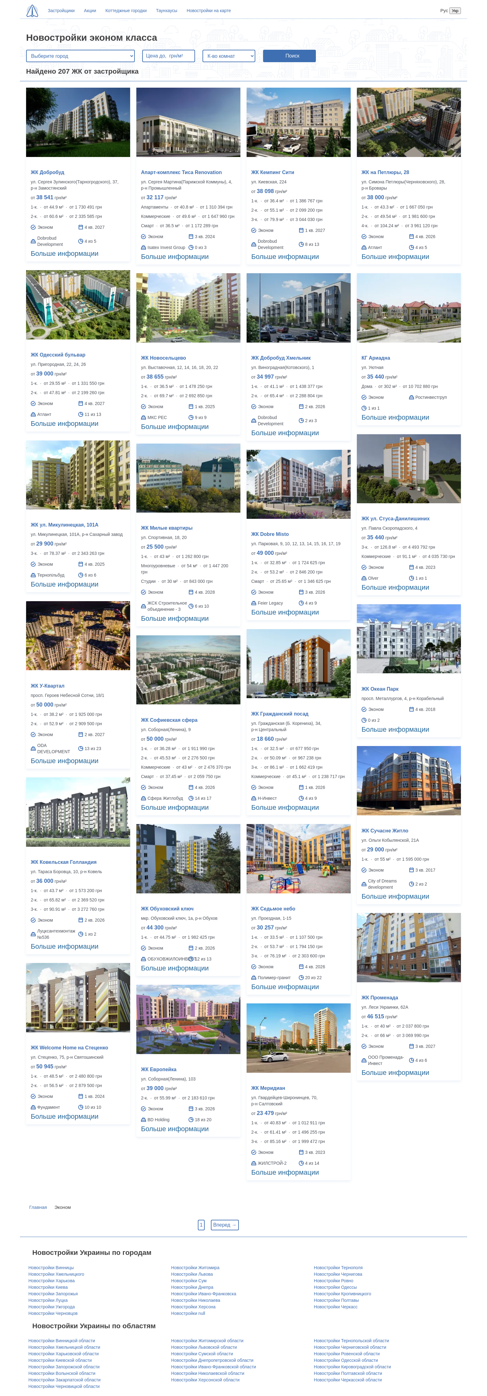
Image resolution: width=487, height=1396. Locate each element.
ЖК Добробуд (47, 172)
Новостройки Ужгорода (52, 1306)
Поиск (292, 55)
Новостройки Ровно (333, 1280)
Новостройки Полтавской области (348, 1373)
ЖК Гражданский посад (279, 713)
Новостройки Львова (192, 1274)
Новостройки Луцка (48, 1300)
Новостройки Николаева (195, 1300)
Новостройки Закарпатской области (65, 1379)
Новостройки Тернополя (338, 1267)
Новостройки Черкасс (336, 1306)
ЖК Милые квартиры (167, 528)
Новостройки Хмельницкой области (64, 1347)
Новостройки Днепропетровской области (212, 1360)
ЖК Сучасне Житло (385, 830)
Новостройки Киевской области (60, 1360)
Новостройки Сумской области (202, 1353)
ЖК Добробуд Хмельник (281, 358)
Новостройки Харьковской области (64, 1353)
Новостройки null (188, 1313)
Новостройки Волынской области (62, 1373)
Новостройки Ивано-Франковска (203, 1293)
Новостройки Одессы (335, 1287)
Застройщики (61, 10)
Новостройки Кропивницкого (342, 1293)
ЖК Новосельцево (163, 358)
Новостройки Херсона (193, 1306)
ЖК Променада (380, 997)
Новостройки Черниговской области (350, 1347)
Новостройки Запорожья (53, 1293)
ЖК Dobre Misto (270, 534)
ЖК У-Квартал (48, 686)
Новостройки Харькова (52, 1280)
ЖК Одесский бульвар (58, 354)
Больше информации (64, 253)
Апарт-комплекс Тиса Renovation (181, 172)
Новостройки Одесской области (346, 1360)
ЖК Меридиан (268, 1088)
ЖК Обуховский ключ (167, 908)
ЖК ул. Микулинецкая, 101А (64, 525)
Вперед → (224, 1225)
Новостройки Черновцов (53, 1313)
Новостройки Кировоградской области (352, 1366)
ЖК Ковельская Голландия (64, 862)
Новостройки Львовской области (204, 1347)
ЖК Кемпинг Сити (272, 172)
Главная (38, 1207)
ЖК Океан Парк (380, 689)
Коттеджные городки (126, 10)
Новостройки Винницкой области (62, 1340)
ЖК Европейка (158, 1069)
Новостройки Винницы (51, 1267)
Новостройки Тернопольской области (351, 1340)
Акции (90, 10)
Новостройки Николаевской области (207, 1373)
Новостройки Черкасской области (348, 1379)
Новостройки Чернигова (338, 1274)
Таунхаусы (166, 10)
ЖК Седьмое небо (273, 908)
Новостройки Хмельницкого (56, 1274)
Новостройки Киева (48, 1287)
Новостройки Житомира (195, 1267)
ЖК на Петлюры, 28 (385, 172)
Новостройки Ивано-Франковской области (213, 1366)
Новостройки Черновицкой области (64, 1386)
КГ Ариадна (376, 358)
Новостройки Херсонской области (205, 1379)
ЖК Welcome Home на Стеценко (69, 1047)
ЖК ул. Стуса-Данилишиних (396, 518)
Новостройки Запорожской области (64, 1366)
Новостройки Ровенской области (347, 1353)
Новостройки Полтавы (336, 1300)
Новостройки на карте (209, 10)
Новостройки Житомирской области (207, 1340)
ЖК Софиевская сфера (169, 720)
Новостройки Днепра (192, 1287)
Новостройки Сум (189, 1280)
